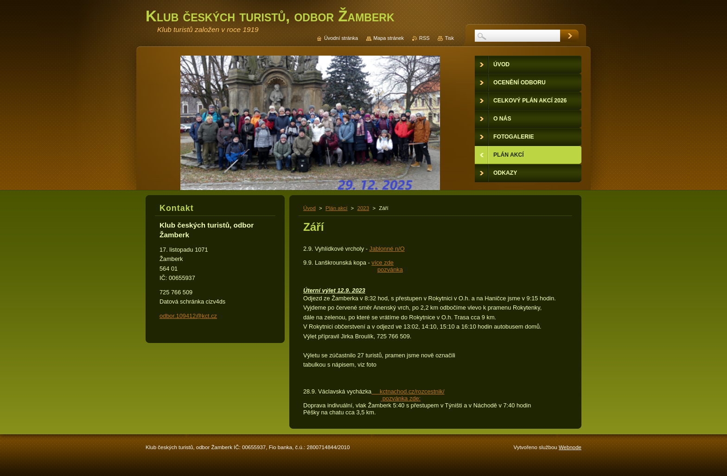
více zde (382, 262)
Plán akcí (336, 208)
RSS (424, 38)
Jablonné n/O (386, 248)
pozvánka (390, 269)
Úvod (309, 208)
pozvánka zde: (401, 398)
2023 (363, 208)
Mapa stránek (388, 38)
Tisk (449, 38)
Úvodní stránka (341, 38)
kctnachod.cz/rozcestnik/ (407, 391)
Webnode (570, 447)
